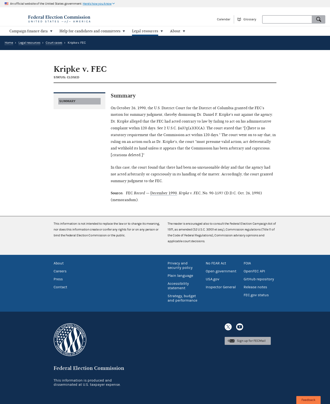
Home (9, 43)
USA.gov (212, 279)
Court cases (54, 43)
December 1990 (163, 193)
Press (58, 279)
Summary (67, 101)
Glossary (249, 19)
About (59, 263)
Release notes (255, 287)
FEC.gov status (256, 295)
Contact (60, 287)
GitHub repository (259, 279)
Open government (221, 271)
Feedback (308, 400)
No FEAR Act (216, 263)
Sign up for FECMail (251, 341)
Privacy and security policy (180, 265)
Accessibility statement (178, 285)
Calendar (223, 19)
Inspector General (221, 287)
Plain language (180, 276)
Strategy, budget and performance (182, 298)
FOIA (247, 263)
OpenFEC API (254, 271)
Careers (60, 271)
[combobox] (287, 19)
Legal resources (29, 43)
